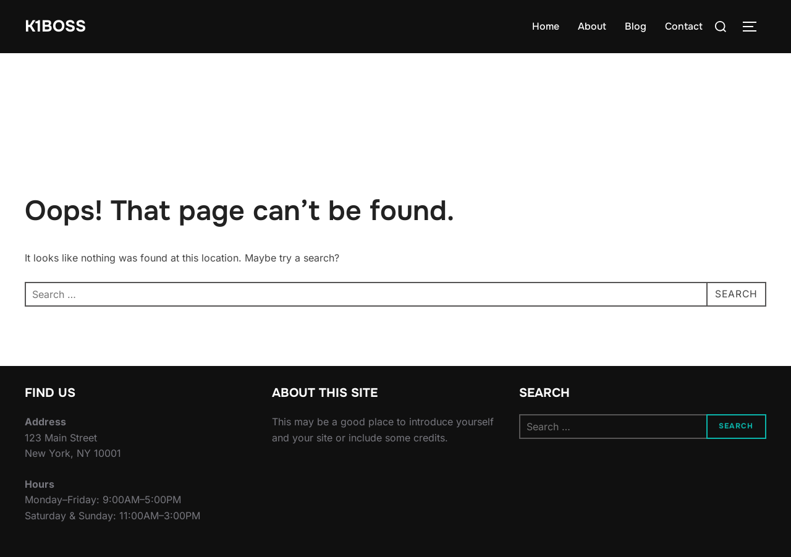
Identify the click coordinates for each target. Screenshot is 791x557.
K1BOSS (55, 26)
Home (545, 26)
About (592, 26)
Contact (684, 26)
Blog (635, 26)
